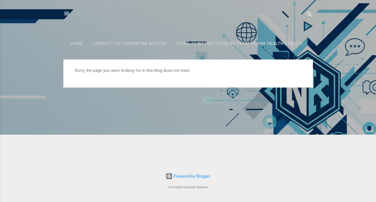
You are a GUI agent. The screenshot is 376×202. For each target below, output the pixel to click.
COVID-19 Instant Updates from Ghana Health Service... (241, 43)
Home (76, 43)
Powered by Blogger (188, 176)
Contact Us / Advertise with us (129, 43)
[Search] (309, 15)
